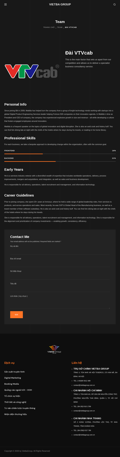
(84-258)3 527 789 (84, 430)
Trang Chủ (48, 27)
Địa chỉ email (60, 262)
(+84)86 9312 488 (83, 381)
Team (59, 27)
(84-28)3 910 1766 (84, 406)
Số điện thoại (60, 275)
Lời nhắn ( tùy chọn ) (60, 302)
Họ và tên (60, 250)
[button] (114, 4)
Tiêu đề (60, 287)
